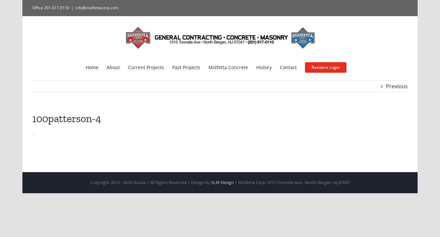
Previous (397, 86)
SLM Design (222, 182)
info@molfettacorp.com (97, 8)
